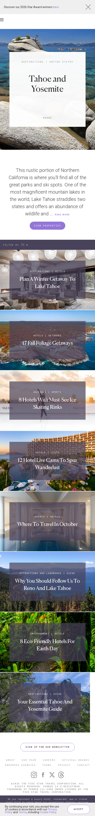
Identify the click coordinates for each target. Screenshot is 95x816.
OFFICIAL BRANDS (75, 759)
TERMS (46, 764)
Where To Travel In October (47, 524)
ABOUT (10, 759)
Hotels (60, 271)
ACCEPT (79, 809)
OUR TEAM (29, 759)
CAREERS (49, 759)
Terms (22, 812)
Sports (56, 392)
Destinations (33, 61)
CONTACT (83, 764)
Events (40, 516)
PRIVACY (64, 764)
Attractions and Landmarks (40, 573)
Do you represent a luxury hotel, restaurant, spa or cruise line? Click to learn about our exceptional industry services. (47, 800)
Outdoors (55, 335)
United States (61, 61)
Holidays (39, 392)
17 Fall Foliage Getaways (47, 343)
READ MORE (62, 214)
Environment (40, 633)
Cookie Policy (48, 812)
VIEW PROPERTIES (47, 225)
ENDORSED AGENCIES (20, 764)
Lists (55, 452)
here (56, 7)
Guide (71, 573)
